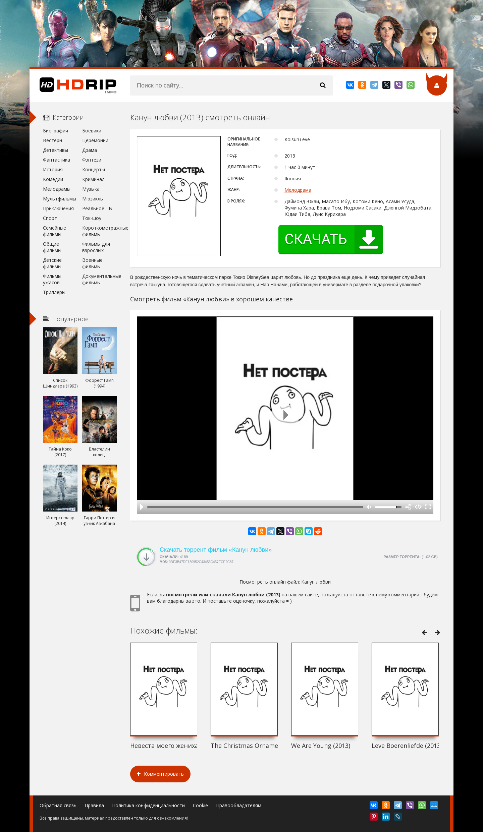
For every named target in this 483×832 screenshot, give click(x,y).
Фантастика (56, 160)
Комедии (53, 179)
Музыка (91, 189)
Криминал (93, 179)
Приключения (58, 208)
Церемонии (95, 140)
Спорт (50, 218)
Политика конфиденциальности (148, 805)
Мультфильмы (59, 198)
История (53, 169)
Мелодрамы (56, 189)
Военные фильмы (92, 263)
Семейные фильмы (54, 231)
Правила (94, 805)
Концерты (93, 169)
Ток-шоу (91, 218)
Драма (89, 150)
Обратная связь (58, 805)
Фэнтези (91, 160)
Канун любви (316, 582)
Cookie (200, 805)
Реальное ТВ (97, 208)
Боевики (91, 130)
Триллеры (54, 292)
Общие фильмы (52, 247)
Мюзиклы (93, 198)
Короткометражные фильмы (99, 231)
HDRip (73, 85)
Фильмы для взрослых (96, 247)
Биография (55, 130)
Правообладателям (238, 805)
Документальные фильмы (99, 279)
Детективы (55, 150)
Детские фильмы (52, 263)
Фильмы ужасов (52, 279)
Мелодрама (297, 190)
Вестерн (52, 140)
